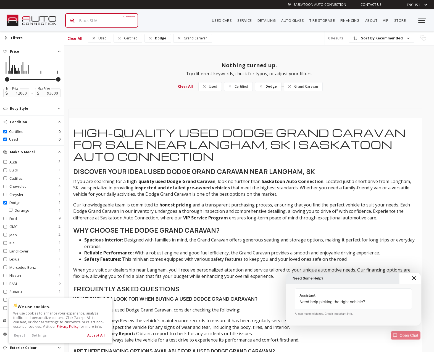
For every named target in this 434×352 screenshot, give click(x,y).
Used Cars (224, 18)
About (373, 18)
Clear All (74, 33)
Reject (19, 335)
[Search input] (99, 18)
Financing (352, 18)
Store (402, 18)
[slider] (7, 75)
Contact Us (371, 4)
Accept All (96, 335)
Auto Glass (294, 18)
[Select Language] (413, 4)
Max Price (44, 84)
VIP (388, 18)
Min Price (12, 84)
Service (247, 18)
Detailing (269, 18)
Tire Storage (324, 18)
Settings (39, 335)
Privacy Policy (68, 326)
